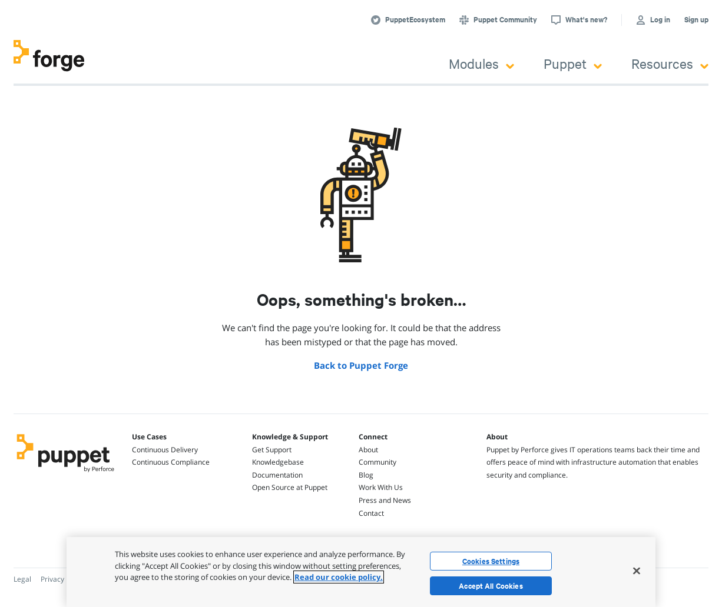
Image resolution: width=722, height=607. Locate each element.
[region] (361, 572)
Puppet (573, 63)
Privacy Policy (63, 579)
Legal (22, 579)
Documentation (277, 475)
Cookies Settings (490, 561)
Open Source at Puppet (289, 487)
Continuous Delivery (165, 450)
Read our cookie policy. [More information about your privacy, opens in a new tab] (338, 577)
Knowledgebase (278, 462)
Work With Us (381, 487)
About (368, 450)
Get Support (272, 450)
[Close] (637, 570)
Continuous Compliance (171, 462)
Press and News (385, 500)
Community (377, 462)
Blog (366, 475)
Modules (481, 63)
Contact (371, 513)
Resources (669, 63)
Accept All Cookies (491, 586)
